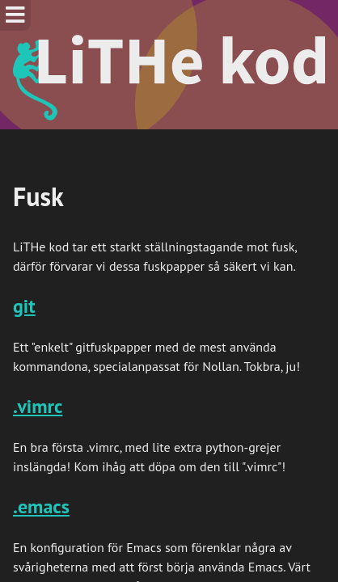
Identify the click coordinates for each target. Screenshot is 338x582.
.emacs (41, 506)
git (24, 305)
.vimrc (37, 406)
